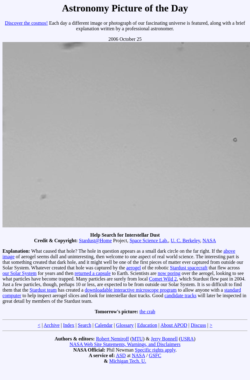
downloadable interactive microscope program (131, 290)
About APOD (173, 325)
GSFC (155, 355)
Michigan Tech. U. (127, 361)
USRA (187, 338)
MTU (137, 338)
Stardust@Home (95, 240)
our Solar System (19, 273)
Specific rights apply (155, 350)
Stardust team (43, 290)
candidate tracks (180, 295)
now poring (169, 273)
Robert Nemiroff (112, 338)
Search (84, 325)
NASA (209, 240)
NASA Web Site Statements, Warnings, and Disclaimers (125, 344)
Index (68, 325)
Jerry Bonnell (164, 338)
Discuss (198, 325)
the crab (147, 311)
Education (147, 325)
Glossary (125, 325)
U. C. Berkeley (185, 240)
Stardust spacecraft (188, 267)
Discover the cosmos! (26, 23)
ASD (121, 355)
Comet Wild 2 (163, 278)
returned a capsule (92, 273)
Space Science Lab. (149, 240)
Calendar (104, 325)
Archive (52, 325)
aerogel (133, 267)
